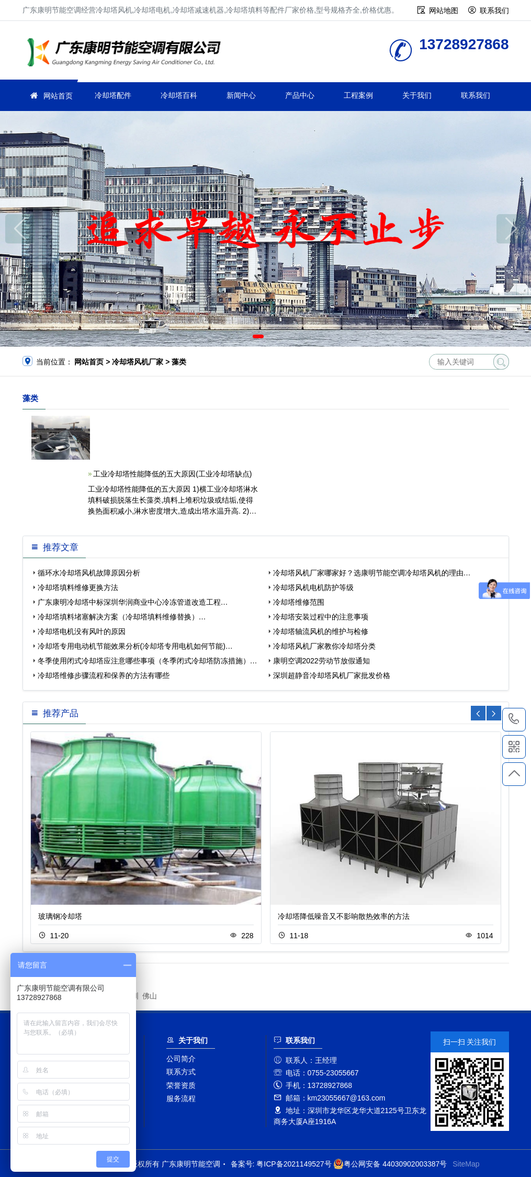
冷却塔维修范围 (298, 602)
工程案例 (358, 95)
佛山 (149, 996)
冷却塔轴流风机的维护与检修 (320, 631)
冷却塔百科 (179, 95)
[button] (258, 336)
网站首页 (58, 96)
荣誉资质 (181, 1085)
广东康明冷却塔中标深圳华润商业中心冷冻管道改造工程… (133, 602)
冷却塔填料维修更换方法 (78, 587)
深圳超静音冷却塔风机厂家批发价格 (331, 675)
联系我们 (494, 10)
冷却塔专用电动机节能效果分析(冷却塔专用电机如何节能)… (135, 646)
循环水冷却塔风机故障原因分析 (89, 573)
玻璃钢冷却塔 (60, 916)
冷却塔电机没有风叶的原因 (82, 631)
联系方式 (181, 1072)
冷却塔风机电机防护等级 (313, 587)
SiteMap (466, 1164)
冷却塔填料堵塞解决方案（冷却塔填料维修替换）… (122, 617)
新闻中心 (241, 95)
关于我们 (417, 95)
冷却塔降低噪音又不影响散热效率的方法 (344, 916)
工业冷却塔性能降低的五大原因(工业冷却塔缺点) (172, 474)
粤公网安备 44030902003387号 (390, 1164)
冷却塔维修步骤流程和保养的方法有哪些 (104, 675)
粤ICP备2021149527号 (293, 1164)
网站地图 (443, 10)
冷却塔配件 (113, 95)
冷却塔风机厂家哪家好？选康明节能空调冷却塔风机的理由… (372, 573)
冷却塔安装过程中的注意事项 (320, 617)
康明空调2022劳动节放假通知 (321, 661)
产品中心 (299, 95)
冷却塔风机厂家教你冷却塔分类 (324, 646)
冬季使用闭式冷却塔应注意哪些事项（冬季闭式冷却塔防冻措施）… (147, 661)
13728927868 (514, 719)
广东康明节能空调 (127, 54)
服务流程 (181, 1098)
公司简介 (181, 1058)
